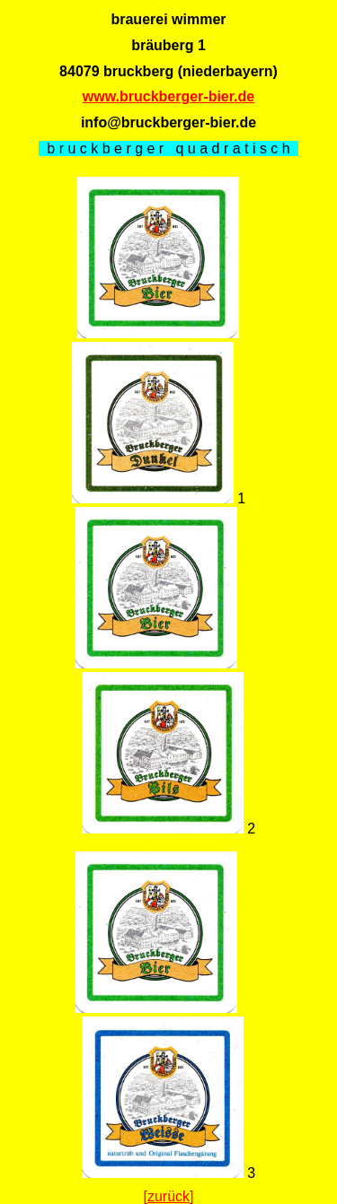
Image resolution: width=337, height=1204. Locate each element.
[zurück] (168, 1196)
